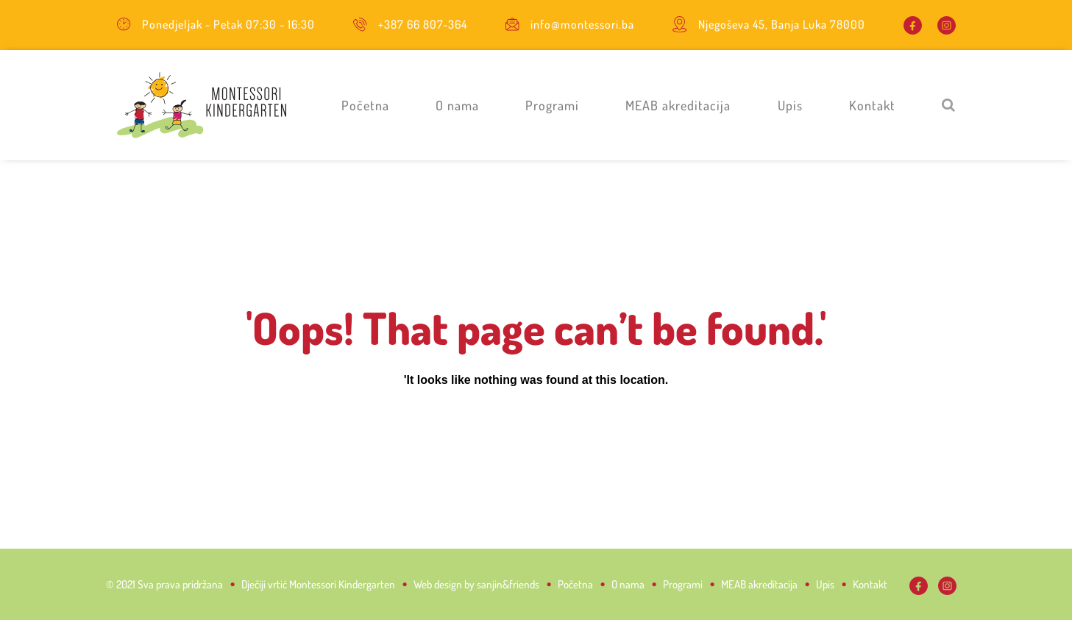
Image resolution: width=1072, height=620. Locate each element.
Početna (365, 105)
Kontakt (872, 105)
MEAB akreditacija (678, 105)
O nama (457, 105)
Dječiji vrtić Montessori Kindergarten (318, 584)
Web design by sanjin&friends (476, 584)
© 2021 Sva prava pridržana (164, 584)
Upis (790, 105)
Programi (552, 105)
